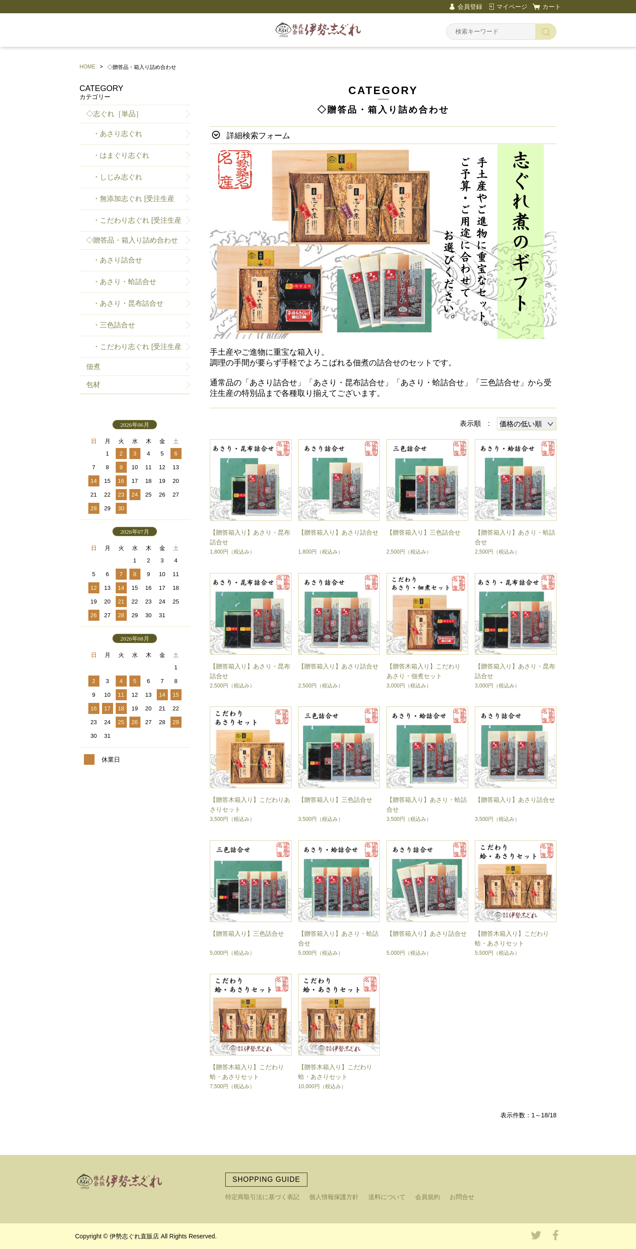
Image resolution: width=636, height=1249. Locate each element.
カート (551, 6)
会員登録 (470, 6)
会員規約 (427, 1196)
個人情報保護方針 (334, 1196)
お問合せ (462, 1196)
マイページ (511, 6)
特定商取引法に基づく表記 (262, 1196)
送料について (386, 1196)
